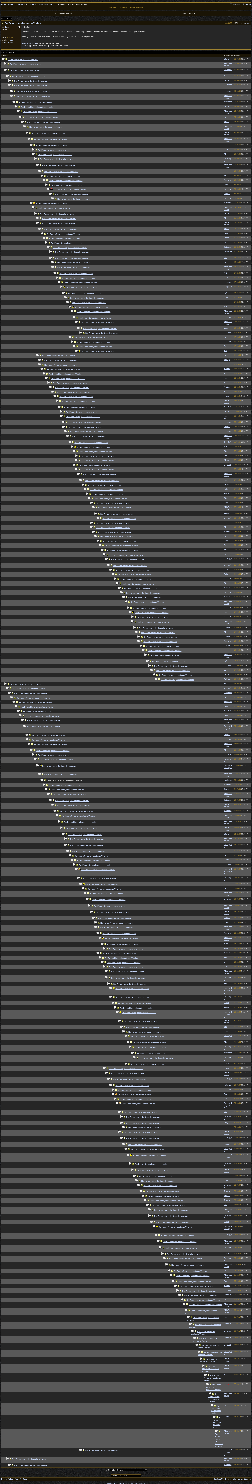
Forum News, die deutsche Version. (23, 60)
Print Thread (6, 19)
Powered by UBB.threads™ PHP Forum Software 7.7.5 (126, 1483)
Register (235, 4)
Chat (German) (45, 4)
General (32, 4)
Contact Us (219, 1479)
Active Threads (136, 8)
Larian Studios (8, 4)
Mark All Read (21, 1479)
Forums (21, 4)
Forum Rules (7, 1479)
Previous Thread (63, 14)
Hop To (107, 1470)
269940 (247, 23)
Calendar (123, 8)
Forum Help (230, 1479)
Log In (246, 4)
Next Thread (189, 14)
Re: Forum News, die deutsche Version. (23, 23)
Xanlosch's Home (29, 43)
